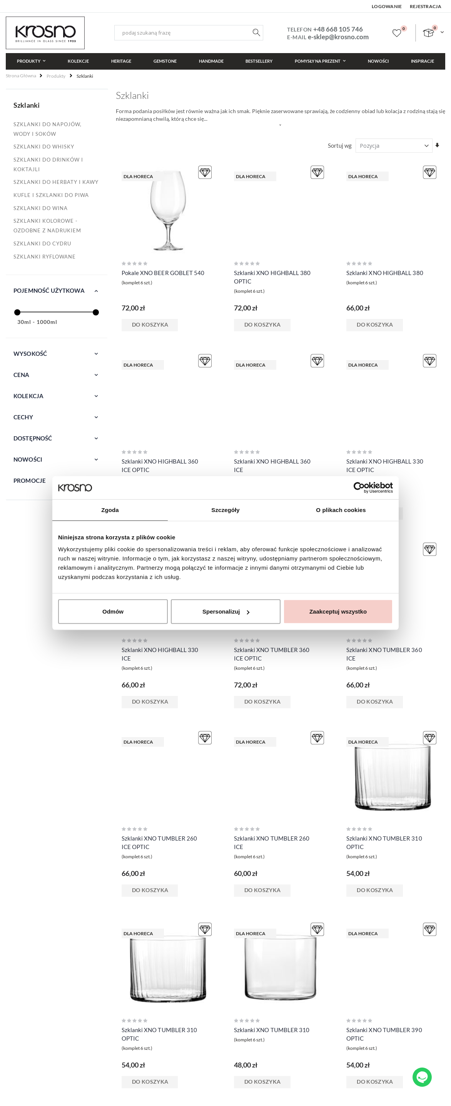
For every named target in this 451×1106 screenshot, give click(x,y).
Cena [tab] (21, 374)
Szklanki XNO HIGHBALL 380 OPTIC (272, 277)
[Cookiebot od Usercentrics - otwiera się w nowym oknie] (359, 487)
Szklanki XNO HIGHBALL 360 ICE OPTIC (160, 465)
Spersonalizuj (225, 611)
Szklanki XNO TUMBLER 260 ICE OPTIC (159, 842)
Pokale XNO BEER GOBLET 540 (163, 272)
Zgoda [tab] (110, 509)
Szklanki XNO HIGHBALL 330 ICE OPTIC (384, 465)
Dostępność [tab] (32, 438)
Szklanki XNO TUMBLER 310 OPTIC (384, 842)
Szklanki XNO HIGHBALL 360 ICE (272, 465)
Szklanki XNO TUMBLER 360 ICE (384, 654)
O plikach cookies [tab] (341, 509)
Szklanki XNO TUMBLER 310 (272, 1029)
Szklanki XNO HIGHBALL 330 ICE (160, 654)
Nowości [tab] (27, 459)
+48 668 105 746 (338, 29)
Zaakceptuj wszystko (338, 611)
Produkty (56, 76)
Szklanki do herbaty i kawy (56, 182)
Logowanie (387, 6)
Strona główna (21, 75)
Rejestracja (425, 6)
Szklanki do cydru (42, 243)
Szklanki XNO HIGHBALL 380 (384, 272)
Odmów (113, 611)
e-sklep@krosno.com (338, 37)
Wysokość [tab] (30, 353)
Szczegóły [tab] (225, 509)
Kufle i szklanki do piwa (51, 195)
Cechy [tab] (23, 417)
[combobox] (188, 32)
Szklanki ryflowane (44, 257)
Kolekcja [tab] (28, 395)
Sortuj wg (340, 145)
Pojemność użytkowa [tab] (49, 290)
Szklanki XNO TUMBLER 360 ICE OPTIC (272, 654)
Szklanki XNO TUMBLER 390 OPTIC (384, 1034)
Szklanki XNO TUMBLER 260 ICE (272, 842)
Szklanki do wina (40, 208)
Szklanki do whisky (43, 146)
